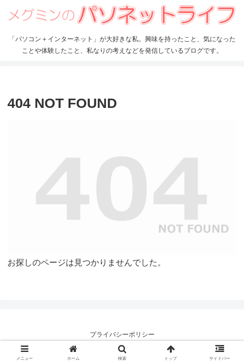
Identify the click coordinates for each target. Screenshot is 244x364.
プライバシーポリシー (122, 334)
